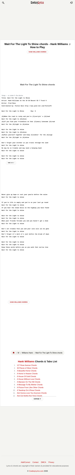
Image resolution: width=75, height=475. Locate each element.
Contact (35, 462)
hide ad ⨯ (11, 162)
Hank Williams (26, 361)
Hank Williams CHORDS (19, 302)
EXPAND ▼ (37, 399)
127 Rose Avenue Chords (27, 365)
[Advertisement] (37, 22)
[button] (3, 3)
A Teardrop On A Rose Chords (28, 390)
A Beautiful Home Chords (26, 371)
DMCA (43, 462)
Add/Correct (25, 462)
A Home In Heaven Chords (27, 374)
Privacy (51, 462)
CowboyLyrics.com (36, 471)
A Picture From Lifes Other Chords (30, 387)
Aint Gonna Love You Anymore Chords (32, 393)
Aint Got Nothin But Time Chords (29, 396)
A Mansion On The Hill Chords (28, 382)
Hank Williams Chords (37, 52)
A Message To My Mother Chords (29, 385)
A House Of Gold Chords (26, 376)
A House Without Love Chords (28, 379)
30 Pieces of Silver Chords (27, 368)
